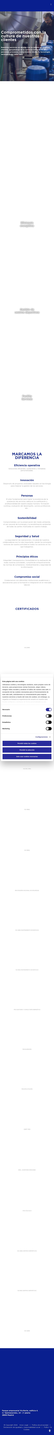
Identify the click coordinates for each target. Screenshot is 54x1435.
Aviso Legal (23, 1425)
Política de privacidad (40, 1425)
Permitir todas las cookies (27, 743)
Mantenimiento (27, 136)
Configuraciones (41, 737)
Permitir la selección (27, 750)
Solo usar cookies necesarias (27, 756)
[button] (51, 4)
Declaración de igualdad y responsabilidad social (21, 1427)
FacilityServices (27, 398)
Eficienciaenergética (27, 224)
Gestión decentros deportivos (27, 311)
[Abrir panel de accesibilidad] (49, 1430)
